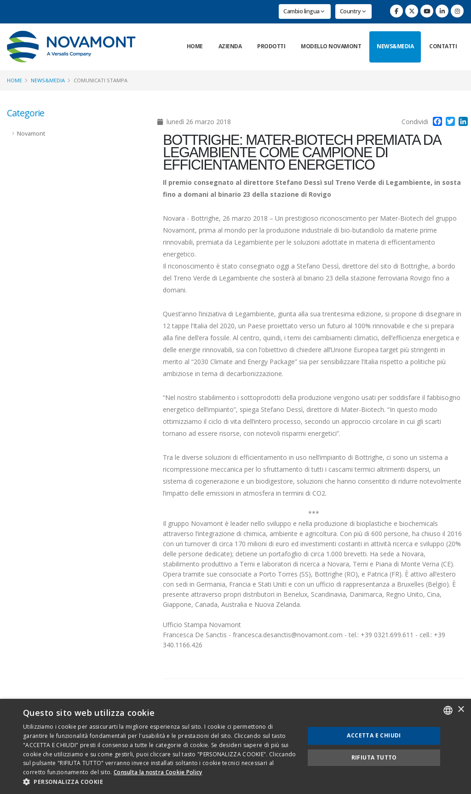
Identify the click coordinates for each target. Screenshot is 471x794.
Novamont (31, 133)
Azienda (230, 46)
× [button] (460, 709)
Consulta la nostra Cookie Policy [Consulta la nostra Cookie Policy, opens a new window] (158, 772)
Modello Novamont (331, 46)
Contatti (443, 46)
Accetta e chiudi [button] (374, 735)
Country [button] (353, 11)
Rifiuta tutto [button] (374, 757)
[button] (159, 782)
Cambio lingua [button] (304, 11)
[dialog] (235, 746)
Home (195, 46)
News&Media (395, 46)
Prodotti (271, 46)
